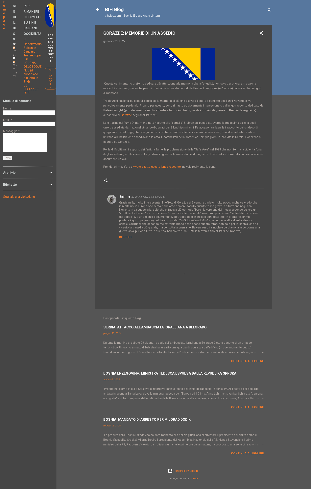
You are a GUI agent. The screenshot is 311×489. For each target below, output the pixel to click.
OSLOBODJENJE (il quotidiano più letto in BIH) (32, 74)
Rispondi (125, 237)
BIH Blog (114, 9)
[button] (261, 34)
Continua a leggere (247, 361)
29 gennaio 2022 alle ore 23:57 (148, 196)
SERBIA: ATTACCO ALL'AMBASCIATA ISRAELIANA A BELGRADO (155, 327)
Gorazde (127, 115)
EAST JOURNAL (30, 61)
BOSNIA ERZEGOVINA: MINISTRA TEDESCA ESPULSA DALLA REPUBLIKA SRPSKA (169, 373)
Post (14, 51)
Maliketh (193, 478)
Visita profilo (50, 78)
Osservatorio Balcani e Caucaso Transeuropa (33, 49)
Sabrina (124, 196)
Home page (4, 15)
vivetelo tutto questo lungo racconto (157, 166)
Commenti (15, 69)
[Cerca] (269, 11)
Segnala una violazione (19, 197)
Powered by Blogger (184, 471)
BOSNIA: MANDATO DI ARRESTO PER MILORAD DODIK (147, 419)
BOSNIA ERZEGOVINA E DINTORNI (50, 48)
